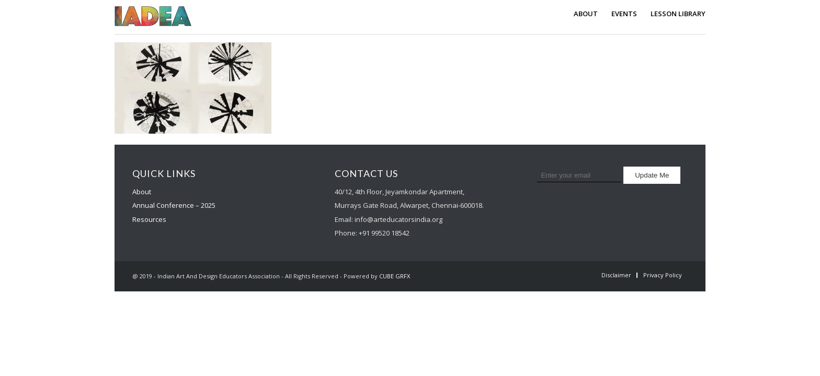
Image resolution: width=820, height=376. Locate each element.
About (141, 191)
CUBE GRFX (394, 276)
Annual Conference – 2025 (173, 205)
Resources (149, 219)
